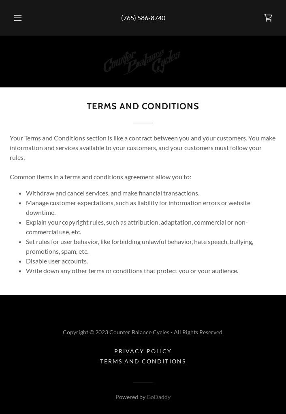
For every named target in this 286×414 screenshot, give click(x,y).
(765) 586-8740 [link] (143, 17)
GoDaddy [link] (159, 396)
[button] (22, 18)
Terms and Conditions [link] (143, 361)
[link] (268, 18)
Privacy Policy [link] (142, 351)
